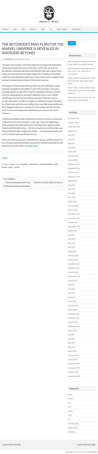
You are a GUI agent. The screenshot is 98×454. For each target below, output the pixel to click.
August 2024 (72, 181)
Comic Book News (45, 164)
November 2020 (74, 368)
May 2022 (71, 293)
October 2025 (73, 122)
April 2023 (71, 247)
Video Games (62, 29)
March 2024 (72, 201)
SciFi (23, 29)
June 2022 (71, 289)
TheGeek (9, 59)
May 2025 (71, 143)
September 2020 (74, 376)
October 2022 (73, 272)
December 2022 (73, 264)
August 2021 (72, 330)
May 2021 (71, 343)
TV (51, 29)
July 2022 (71, 285)
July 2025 (71, 135)
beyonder (24, 164)
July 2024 (71, 185)
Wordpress (93, 452)
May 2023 (71, 243)
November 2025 (74, 118)
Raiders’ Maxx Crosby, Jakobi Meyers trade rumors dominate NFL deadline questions (81, 90)
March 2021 (72, 351)
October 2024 (73, 172)
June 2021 (71, 339)
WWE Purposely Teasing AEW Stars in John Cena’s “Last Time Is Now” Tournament (81, 71)
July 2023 (71, 235)
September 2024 (74, 177)
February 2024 (73, 206)
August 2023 (72, 231)
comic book (33, 164)
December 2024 (73, 164)
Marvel (16, 167)
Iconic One (69, 452)
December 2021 (73, 314)
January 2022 (73, 309)
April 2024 (71, 197)
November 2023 (74, 218)
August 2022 (72, 280)
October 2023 (73, 222)
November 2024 (74, 168)
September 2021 (74, 326)
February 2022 (73, 305)
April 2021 (71, 347)
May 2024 (71, 193)
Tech (43, 29)
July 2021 (71, 335)
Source (5, 158)
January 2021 (73, 359)
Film (15, 29)
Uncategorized (73, 423)
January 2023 (73, 260)
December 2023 (73, 214)
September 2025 (74, 127)
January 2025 (73, 160)
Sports (33, 29)
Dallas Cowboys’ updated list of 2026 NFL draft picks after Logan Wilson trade (81, 80)
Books (70, 394)
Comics (5, 29)
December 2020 (73, 364)
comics (10, 167)
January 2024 (73, 210)
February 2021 (73, 355)
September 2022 (74, 276)
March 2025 (72, 151)
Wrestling (76, 29)
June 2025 (71, 139)
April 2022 (71, 297)
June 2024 (71, 189)
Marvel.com (33, 146)
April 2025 (71, 147)
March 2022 (72, 301)
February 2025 (73, 156)
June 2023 (71, 239)
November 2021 (74, 318)
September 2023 (74, 226)
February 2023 (73, 255)
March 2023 (72, 251)
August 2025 (72, 131)
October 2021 (73, 322)
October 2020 (73, 372)
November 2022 (74, 268)
